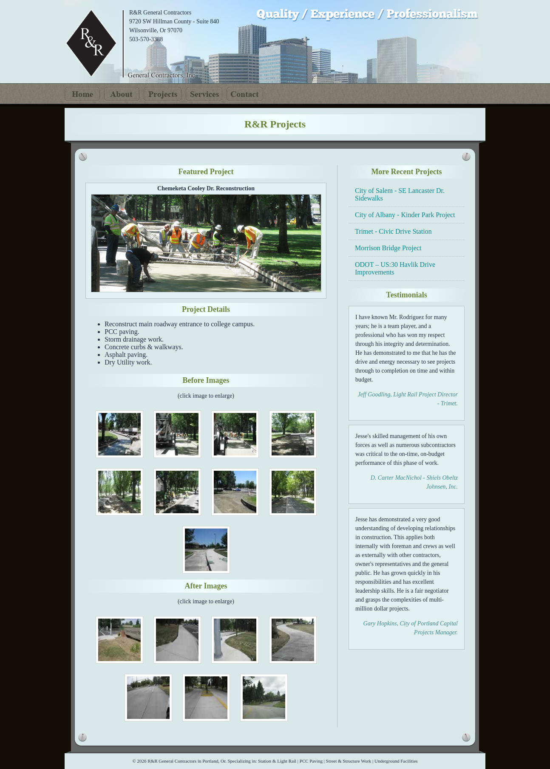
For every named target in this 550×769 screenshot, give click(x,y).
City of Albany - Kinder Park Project (405, 214)
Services (204, 94)
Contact (245, 94)
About (121, 94)
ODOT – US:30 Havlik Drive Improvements (395, 268)
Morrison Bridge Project (388, 248)
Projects (162, 94)
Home (82, 94)
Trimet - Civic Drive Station (393, 231)
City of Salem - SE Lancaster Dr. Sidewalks (400, 194)
